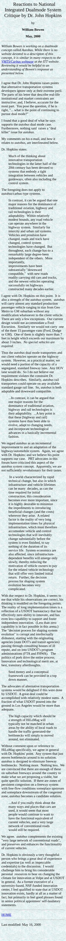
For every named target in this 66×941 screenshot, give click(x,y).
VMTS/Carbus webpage (17, 61)
